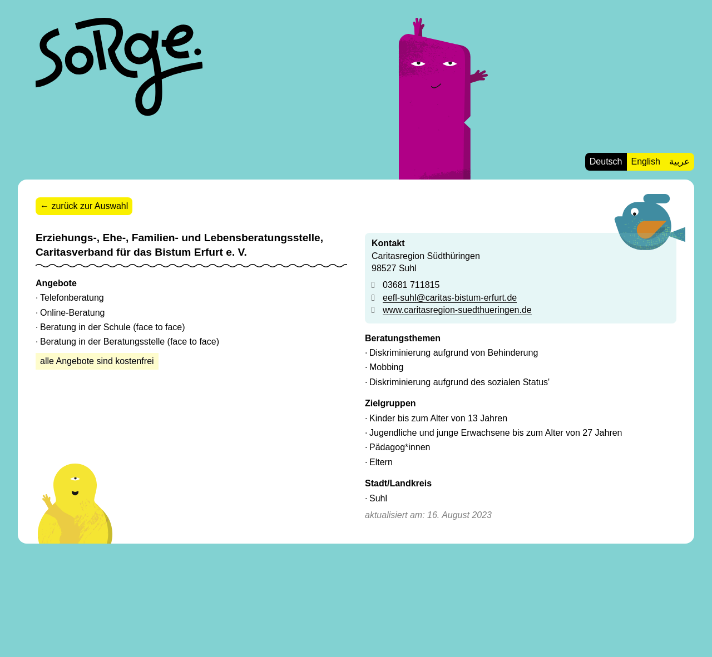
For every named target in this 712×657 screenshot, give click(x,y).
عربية (679, 161)
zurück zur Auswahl (89, 206)
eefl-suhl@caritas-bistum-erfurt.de (450, 297)
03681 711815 (411, 285)
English (645, 161)
